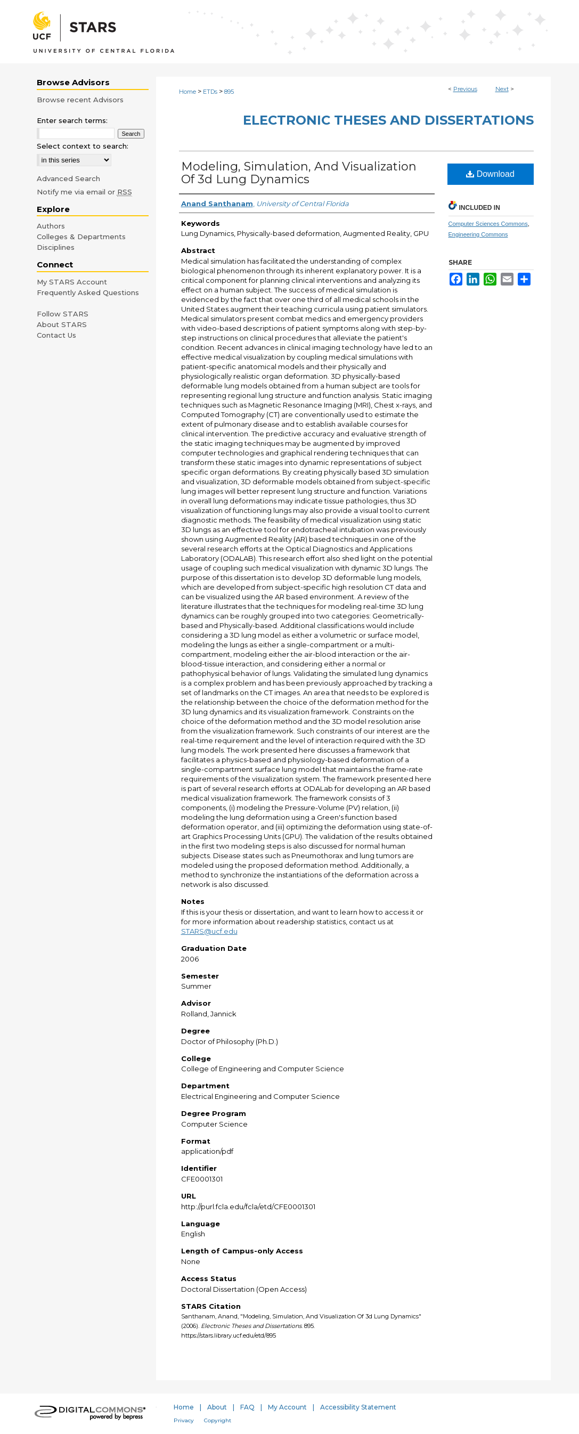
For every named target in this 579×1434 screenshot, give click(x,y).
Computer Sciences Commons (488, 224)
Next (502, 89)
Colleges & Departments (81, 236)
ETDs (210, 91)
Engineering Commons (478, 234)
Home (187, 91)
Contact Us (56, 335)
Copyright (217, 1420)
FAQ (247, 1407)
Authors (51, 226)
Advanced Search (68, 178)
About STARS (62, 324)
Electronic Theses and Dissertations (388, 120)
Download (490, 173)
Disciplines (56, 247)
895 (229, 91)
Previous (465, 89)
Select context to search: (82, 146)
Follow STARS (62, 313)
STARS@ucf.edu (209, 931)
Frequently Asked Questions (88, 292)
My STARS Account (72, 282)
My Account (287, 1407)
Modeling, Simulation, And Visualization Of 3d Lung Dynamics (299, 172)
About (217, 1407)
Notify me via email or (84, 192)
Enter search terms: (72, 120)
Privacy (184, 1420)
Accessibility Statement (358, 1407)
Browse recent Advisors (80, 99)
